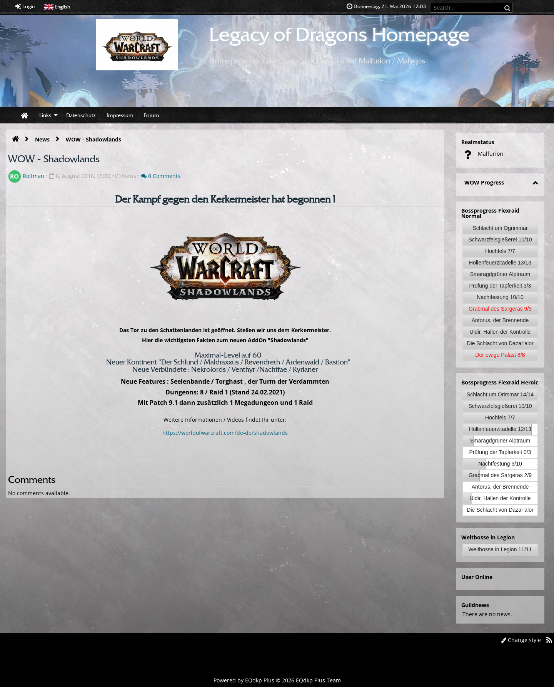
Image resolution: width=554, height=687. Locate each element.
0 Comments (160, 176)
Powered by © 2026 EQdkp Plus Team (277, 680)
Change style (521, 640)
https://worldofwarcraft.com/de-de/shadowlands (225, 432)
